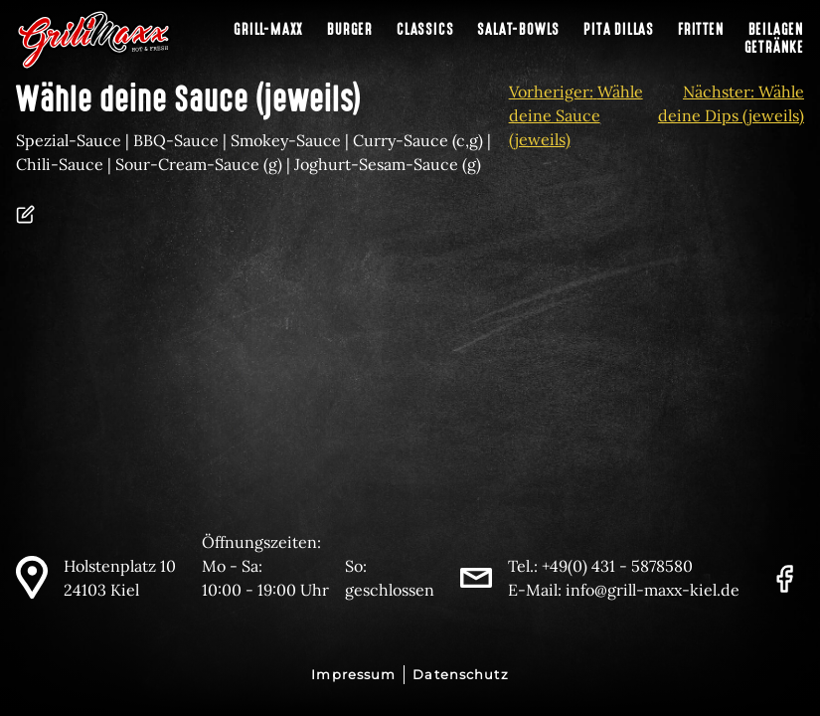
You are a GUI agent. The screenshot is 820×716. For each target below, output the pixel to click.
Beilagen (776, 30)
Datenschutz (460, 674)
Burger (350, 30)
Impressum (353, 674)
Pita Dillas (618, 30)
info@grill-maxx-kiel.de (652, 590)
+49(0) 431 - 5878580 (617, 566)
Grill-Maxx (268, 30)
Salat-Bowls (518, 30)
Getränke (774, 48)
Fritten (701, 30)
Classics (425, 30)
